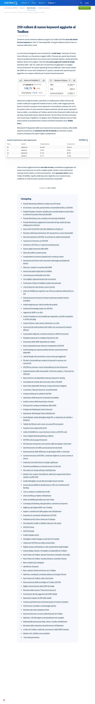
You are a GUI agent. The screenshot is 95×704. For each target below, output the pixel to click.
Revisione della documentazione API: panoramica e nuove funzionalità (48, 233)
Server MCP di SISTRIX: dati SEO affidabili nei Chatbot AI (43, 229)
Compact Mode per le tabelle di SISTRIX (37, 394)
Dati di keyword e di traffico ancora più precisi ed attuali (42, 448)
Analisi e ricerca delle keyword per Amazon (38, 401)
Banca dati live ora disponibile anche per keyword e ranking (44, 378)
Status (72, 695)
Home (6, 12)
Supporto (52, 3)
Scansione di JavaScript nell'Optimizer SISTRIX (39, 515)
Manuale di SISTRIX (76, 683)
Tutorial (52, 696)
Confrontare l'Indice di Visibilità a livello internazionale (42, 283)
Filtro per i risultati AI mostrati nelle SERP (37, 267)
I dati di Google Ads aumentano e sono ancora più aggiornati (44, 356)
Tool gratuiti (53, 693)
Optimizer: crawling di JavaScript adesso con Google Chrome (44, 574)
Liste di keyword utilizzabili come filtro (36, 275)
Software (25, 3)
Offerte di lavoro (13, 686)
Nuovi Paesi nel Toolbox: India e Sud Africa (38, 578)
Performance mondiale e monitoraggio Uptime (39, 606)
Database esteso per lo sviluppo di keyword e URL (40, 338)
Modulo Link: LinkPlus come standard (36, 633)
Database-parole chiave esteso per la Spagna (39, 519)
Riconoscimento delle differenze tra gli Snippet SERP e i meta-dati (46, 452)
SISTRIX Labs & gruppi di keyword (35, 440)
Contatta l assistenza (44, 8)
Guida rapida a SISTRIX (11, 8)
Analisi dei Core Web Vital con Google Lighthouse (40, 462)
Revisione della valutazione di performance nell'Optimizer (43, 625)
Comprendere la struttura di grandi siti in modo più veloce (43, 257)
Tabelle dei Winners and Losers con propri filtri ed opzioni (43, 424)
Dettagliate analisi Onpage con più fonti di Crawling (41, 539)
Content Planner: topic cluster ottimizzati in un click (41, 323)
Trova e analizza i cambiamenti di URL (36, 492)
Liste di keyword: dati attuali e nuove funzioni (39, 287)
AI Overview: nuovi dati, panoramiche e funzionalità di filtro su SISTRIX (48, 208)
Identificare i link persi (31, 566)
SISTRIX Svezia (28, 527)
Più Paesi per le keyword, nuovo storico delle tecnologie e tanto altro (47, 444)
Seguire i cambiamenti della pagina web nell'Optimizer (42, 511)
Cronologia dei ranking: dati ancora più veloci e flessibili (42, 382)
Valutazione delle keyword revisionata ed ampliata (41, 398)
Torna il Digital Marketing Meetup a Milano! (38, 436)
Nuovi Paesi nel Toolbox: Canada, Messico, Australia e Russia (44, 559)
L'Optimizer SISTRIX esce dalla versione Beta (39, 543)
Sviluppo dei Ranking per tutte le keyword (37, 409)
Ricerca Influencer (34, 690)
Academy (53, 687)
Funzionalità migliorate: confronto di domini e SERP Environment (46, 334)
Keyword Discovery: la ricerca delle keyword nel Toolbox (43, 614)
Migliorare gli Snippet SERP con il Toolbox (37, 507)
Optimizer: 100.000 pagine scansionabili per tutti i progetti (43, 618)
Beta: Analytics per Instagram (33, 562)
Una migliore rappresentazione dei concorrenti (39, 279)
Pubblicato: (43, 188)
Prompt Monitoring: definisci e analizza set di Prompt (41, 204)
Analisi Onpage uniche (31, 535)
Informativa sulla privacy (16, 692)
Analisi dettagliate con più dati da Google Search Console (43, 481)
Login (87, 3)
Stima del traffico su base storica (34, 253)
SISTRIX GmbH (13, 678)
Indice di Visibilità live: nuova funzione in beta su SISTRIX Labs (45, 432)
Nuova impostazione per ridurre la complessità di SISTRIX (43, 346)
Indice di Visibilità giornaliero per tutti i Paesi (38, 499)
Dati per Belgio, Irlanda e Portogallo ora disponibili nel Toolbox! (45, 551)
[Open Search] (81, 2)
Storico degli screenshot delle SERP (35, 249)
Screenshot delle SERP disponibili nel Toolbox (39, 342)
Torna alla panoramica (31, 637)
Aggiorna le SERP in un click (33, 312)
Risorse (42, 3)
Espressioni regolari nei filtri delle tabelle (37, 598)
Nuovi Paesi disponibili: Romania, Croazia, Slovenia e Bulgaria (44, 386)
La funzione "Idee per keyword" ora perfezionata (40, 390)
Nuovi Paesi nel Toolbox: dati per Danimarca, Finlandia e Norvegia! (46, 555)
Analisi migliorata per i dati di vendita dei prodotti (40, 304)
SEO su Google (33, 684)
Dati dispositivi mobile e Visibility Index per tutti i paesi (42, 523)
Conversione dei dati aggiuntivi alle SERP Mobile (40, 594)
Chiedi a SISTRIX (55, 682)
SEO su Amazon (34, 687)
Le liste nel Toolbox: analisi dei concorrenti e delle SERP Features (46, 629)
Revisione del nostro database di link (36, 610)
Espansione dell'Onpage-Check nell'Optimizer (39, 413)
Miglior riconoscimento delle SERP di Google (38, 586)
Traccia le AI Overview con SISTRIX (35, 241)
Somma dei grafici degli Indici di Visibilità (37, 271)
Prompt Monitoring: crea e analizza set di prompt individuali (44, 218)
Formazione (15, 689)
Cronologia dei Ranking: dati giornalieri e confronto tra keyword (45, 503)
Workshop (53, 684)
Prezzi (34, 3)
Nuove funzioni (31, 8)
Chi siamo (11, 682)
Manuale (22, 8)
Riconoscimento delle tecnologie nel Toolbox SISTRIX (42, 582)
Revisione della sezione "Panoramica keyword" (39, 590)
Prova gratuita (84, 8)
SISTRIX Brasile (28, 531)
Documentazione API (76, 689)
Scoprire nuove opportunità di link (35, 428)
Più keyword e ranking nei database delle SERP (39, 405)
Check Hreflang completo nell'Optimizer (37, 496)
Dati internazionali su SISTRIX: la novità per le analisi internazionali (46, 237)
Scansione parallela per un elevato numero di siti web (42, 466)
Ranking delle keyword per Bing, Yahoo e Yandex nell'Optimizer (45, 622)
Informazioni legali (14, 695)
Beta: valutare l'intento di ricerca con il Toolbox (39, 570)
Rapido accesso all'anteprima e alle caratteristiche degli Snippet (45, 547)
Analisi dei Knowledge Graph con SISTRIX (38, 308)
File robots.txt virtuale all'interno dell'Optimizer (39, 470)
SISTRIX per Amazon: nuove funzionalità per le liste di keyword (45, 367)
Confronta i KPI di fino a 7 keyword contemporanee (41, 245)
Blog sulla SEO (54, 690)
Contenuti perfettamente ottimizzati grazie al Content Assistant (45, 602)
